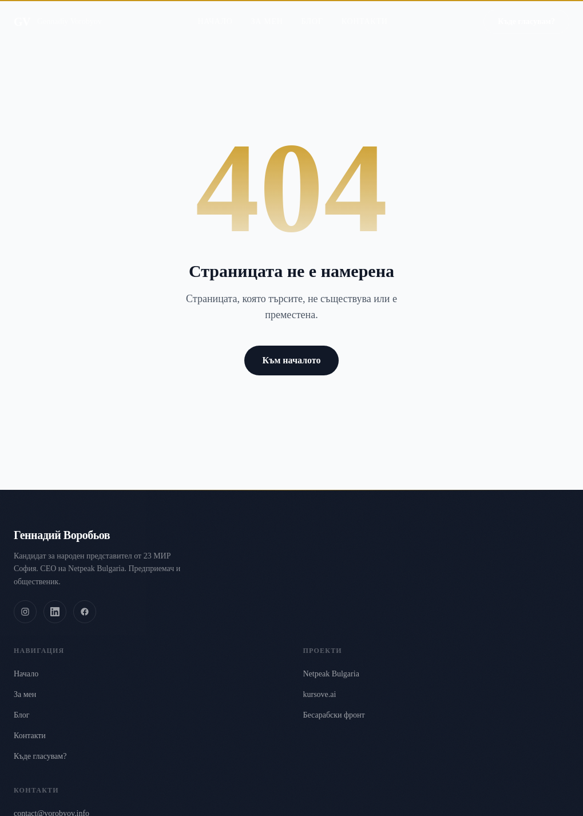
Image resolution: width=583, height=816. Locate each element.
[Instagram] (25, 611)
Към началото (292, 360)
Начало (214, 11)
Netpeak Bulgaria (331, 674)
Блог (312, 11)
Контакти (365, 11)
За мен (267, 11)
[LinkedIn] (54, 611)
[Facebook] (84, 611)
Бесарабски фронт (334, 715)
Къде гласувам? (40, 756)
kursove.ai (319, 694)
